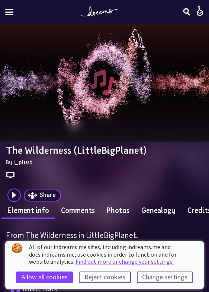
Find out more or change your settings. (124, 262)
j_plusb (23, 162)
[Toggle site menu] (9, 12)
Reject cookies (104, 277)
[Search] (187, 12)
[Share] (42, 196)
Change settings (164, 277)
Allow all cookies (45, 277)
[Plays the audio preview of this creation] (14, 195)
